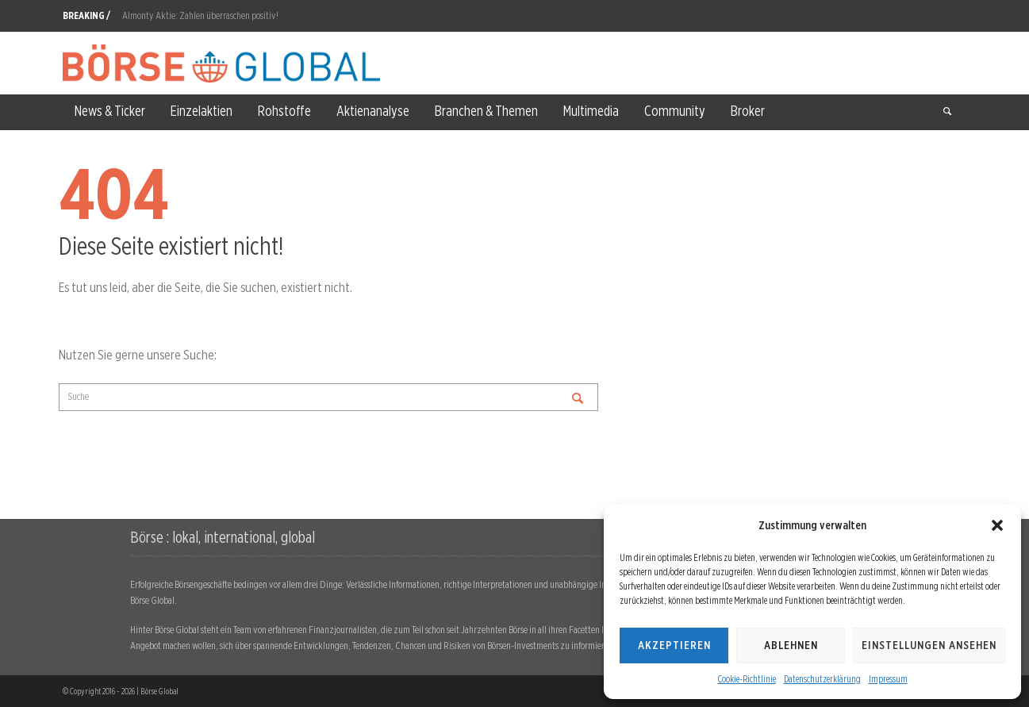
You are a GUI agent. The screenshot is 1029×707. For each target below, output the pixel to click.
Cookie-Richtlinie (747, 679)
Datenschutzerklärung (822, 679)
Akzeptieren (674, 645)
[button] (997, 525)
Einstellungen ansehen (929, 645)
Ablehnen (791, 645)
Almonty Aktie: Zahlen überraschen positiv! (200, 15)
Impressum (888, 679)
